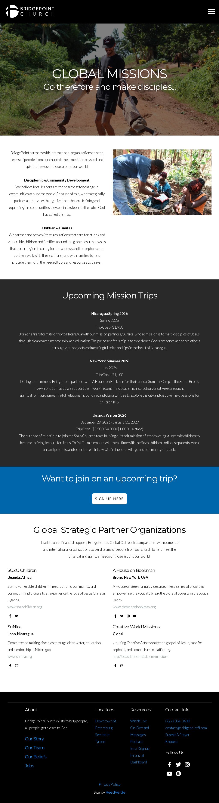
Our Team (35, 747)
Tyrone (100, 741)
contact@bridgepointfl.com (186, 728)
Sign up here (109, 498)
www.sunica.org (19, 656)
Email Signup (139, 748)
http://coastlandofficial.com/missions (141, 656)
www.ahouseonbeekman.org (134, 607)
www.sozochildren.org (24, 607)
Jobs (29, 765)
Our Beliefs (35, 756)
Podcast (136, 741)
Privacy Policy (109, 784)
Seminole (102, 734)
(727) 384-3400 (177, 721)
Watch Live (138, 721)
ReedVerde (115, 792)
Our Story (34, 738)
